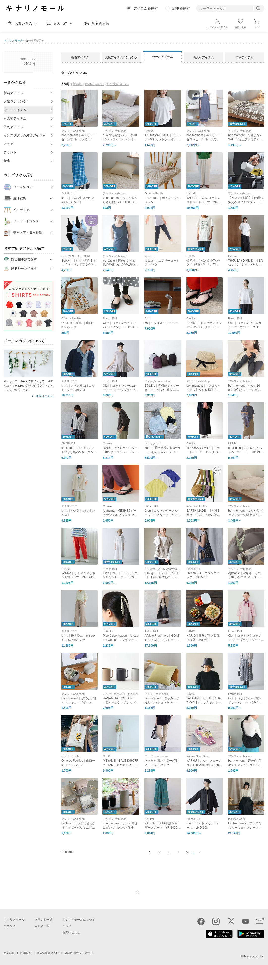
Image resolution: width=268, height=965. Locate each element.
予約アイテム (13, 127)
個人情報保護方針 (48, 952)
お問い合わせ (71, 932)
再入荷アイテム (15, 118)
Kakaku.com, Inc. (253, 956)
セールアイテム (15, 110)
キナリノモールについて (78, 919)
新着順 (77, 84)
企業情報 (9, 952)
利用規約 (25, 952)
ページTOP (137, 892)
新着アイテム (13, 93)
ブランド (10, 152)
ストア (8, 144)
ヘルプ (66, 926)
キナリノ (10, 926)
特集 (7, 161)
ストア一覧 (41, 926)
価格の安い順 (94, 84)
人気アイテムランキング (121, 57)
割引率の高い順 (117, 84)
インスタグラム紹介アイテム (25, 135)
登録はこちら (44, 396)
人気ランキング (15, 101)
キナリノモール (13, 40)
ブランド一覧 (43, 919)
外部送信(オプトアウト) (79, 952)
